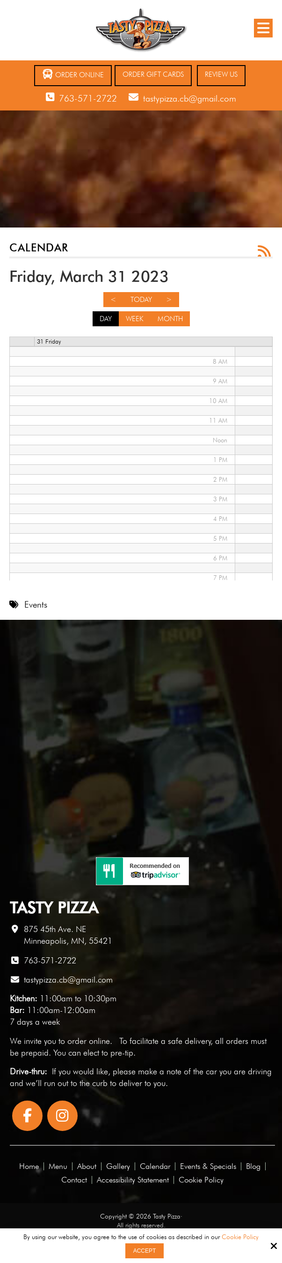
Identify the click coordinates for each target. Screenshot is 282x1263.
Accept (144, 1251)
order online (88, 1041)
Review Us (221, 74)
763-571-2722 (88, 98)
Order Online (73, 74)
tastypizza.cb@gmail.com (189, 98)
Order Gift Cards (153, 74)
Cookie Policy (240, 1237)
